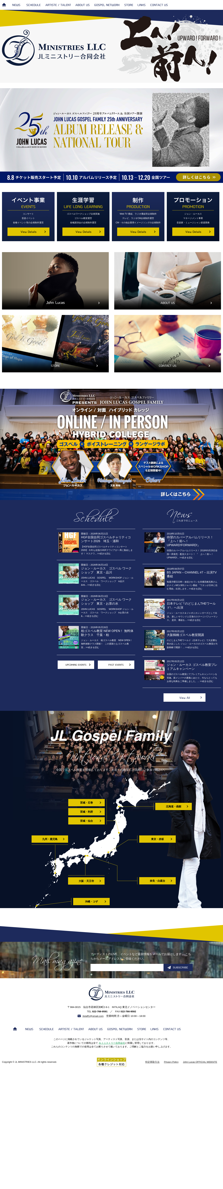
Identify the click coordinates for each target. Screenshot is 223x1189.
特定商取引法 (152, 1062)
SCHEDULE (33, 5)
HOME (4, 5)
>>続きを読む (186, 557)
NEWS (17, 5)
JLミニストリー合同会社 (112, 1043)
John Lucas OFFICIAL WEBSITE (200, 1062)
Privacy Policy (171, 1062)
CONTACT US (159, 5)
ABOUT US (82, 5)
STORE (128, 5)
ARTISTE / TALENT (58, 5)
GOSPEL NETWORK (107, 5)
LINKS (142, 5)
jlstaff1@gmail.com (93, 1016)
